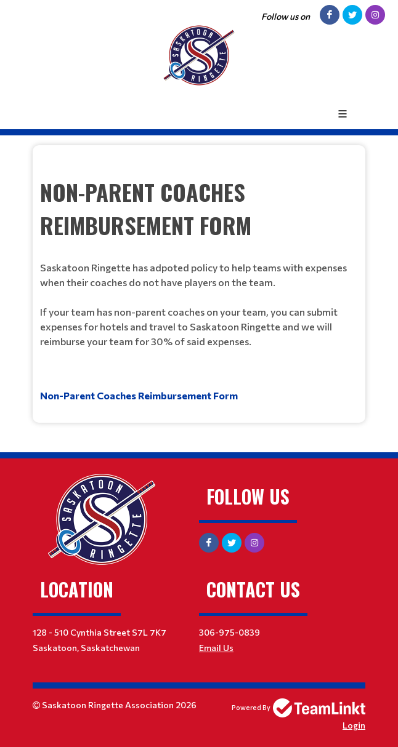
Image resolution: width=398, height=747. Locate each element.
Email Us (216, 647)
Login (354, 725)
